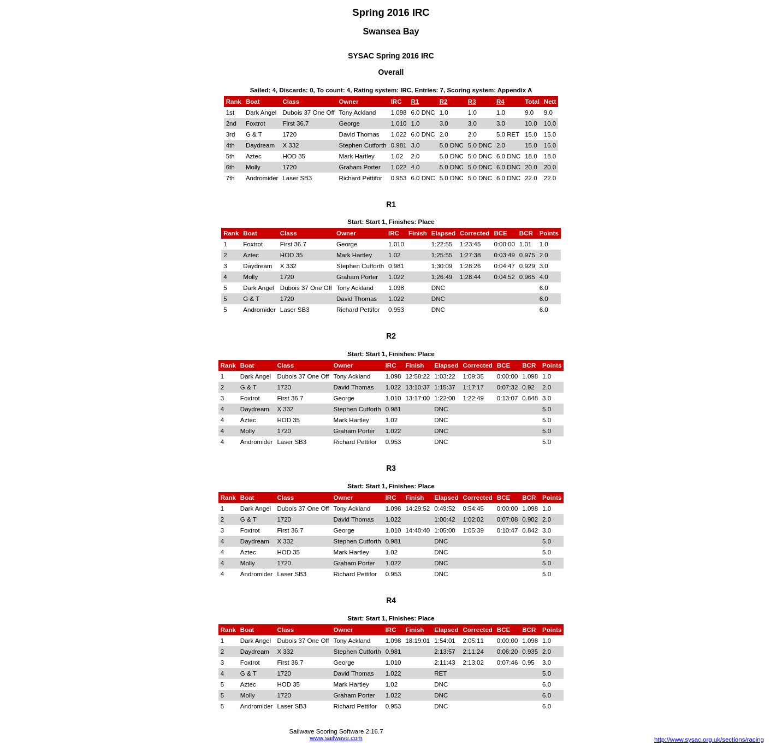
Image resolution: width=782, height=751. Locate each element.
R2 (444, 101)
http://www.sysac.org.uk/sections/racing (709, 739)
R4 (500, 101)
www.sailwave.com (336, 738)
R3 (472, 101)
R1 (415, 101)
